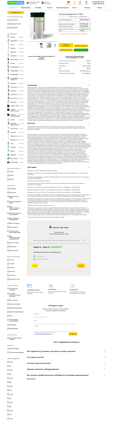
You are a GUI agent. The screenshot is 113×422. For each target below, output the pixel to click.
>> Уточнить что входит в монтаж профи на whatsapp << (73, 34)
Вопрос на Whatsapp (81, 50)
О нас (74, 7)
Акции (99, 7)
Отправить (73, 334)
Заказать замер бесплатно (33, 2)
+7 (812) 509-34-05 (98, 4)
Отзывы (87, 7)
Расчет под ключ (46, 2)
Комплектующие (62, 7)
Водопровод (25, 7)
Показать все (15, 12)
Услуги (49, 7)
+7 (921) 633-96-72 (98, 2)
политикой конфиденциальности (43, 334)
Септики (12, 7)
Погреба (38, 7)
